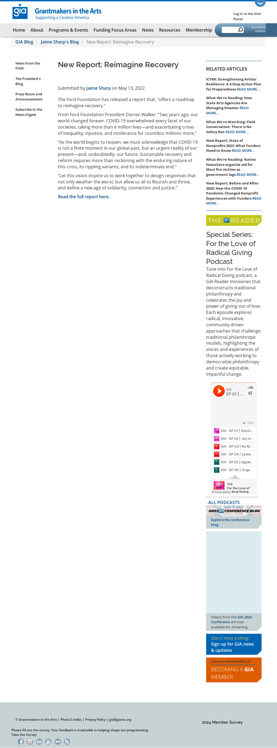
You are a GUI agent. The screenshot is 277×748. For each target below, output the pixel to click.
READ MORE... (248, 89)
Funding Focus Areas (115, 30)
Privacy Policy (95, 719)
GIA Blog (24, 42)
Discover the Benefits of (234, 670)
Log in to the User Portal (247, 16)
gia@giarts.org (120, 719)
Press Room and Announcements (28, 97)
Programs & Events (68, 30)
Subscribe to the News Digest (28, 112)
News (148, 30)
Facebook (21, 741)
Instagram (30, 741)
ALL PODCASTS (224, 502)
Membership (199, 30)
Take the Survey (24, 734)
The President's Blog (28, 81)
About (37, 30)
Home (19, 30)
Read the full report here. (84, 197)
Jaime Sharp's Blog (60, 42)
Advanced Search (258, 29)
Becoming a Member (232, 673)
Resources (169, 30)
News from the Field (27, 66)
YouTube (48, 741)
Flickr (58, 741)
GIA (208, 497)
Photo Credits (71, 719)
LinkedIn (39, 741)
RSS (67, 741)
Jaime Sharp (98, 88)
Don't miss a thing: (234, 644)
